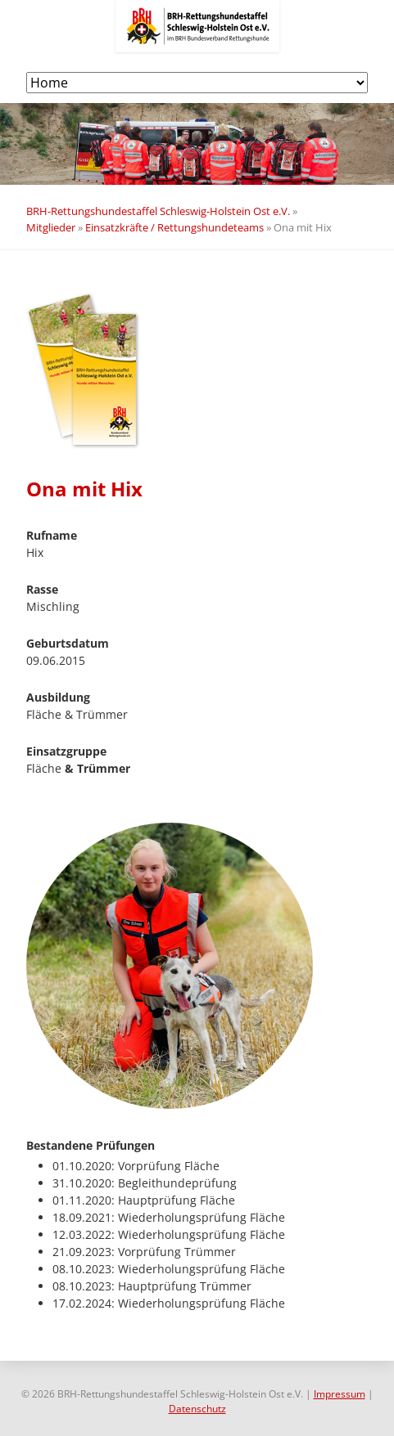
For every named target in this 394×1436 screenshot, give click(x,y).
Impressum (339, 1394)
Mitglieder (50, 227)
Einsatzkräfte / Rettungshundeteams (174, 227)
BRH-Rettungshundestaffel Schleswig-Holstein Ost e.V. (158, 211)
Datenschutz (197, 1409)
